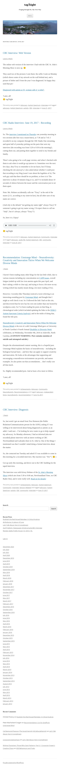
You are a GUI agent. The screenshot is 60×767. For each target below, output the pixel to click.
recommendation (24, 395)
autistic (26, 108)
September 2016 (9, 612)
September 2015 (9, 641)
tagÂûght (30, 4)
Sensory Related (25, 488)
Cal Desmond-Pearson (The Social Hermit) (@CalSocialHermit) (25, 731)
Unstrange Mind (31, 297)
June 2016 (6, 618)
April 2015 (6, 649)
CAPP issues (44, 278)
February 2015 (8, 652)
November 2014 (8, 655)
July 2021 (6, 552)
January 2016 (7, 632)
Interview (44, 105)
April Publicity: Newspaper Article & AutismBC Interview (22, 528)
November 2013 (8, 675)
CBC (30, 108)
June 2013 (6, 689)
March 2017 (7, 601)
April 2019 (6, 564)
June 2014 (6, 661)
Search (5, 505)
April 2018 (6, 575)
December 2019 (8, 558)
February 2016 (8, 629)
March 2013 (7, 698)
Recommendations (21, 392)
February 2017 (8, 604)
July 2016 (6, 615)
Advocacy (24, 105)
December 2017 (8, 587)
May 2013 (6, 692)
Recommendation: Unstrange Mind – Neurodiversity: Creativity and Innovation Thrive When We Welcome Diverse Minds (28, 260)
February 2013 (8, 701)
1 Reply (5, 269)
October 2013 (7, 678)
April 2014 (6, 667)
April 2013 (6, 695)
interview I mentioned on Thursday (22, 134)
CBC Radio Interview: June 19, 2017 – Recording (27, 123)
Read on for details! (38, 479)
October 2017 (7, 592)
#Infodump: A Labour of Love (13, 522)
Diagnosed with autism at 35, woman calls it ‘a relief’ (23, 90)
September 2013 (9, 681)
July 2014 (6, 658)
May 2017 (6, 598)
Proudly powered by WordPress (13, 763)
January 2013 (7, 704)
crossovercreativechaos (11, 740)
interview (36, 108)
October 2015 (7, 638)
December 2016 (8, 607)
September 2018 (9, 569)
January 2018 (7, 584)
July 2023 (6, 550)
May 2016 (6, 621)
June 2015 (6, 644)
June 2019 (6, 561)
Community (45, 237)
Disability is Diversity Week (41, 329)
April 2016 (6, 624)
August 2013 (7, 684)
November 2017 (8, 589)
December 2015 (8, 635)
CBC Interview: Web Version (17, 53)
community (47, 240)
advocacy (6, 108)
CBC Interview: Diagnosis (15, 409)
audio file (22, 240)
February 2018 (8, 581)
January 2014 (7, 672)
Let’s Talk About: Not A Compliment (15, 525)
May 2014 (6, 664)
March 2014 (7, 669)
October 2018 (7, 567)
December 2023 (8, 547)
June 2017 (6, 595)
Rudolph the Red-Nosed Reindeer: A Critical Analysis (21, 519)
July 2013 (6, 687)
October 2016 (7, 609)
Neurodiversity (8, 392)
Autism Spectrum (34, 105)
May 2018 (6, 572)
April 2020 (6, 555)
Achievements (26, 389)
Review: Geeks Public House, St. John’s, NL (18, 531)
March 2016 (7, 627)
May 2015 (6, 647)
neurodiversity (12, 395)
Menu (30, 16)
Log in (5, 539)
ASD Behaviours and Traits (25, 748)
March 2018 (7, 578)
